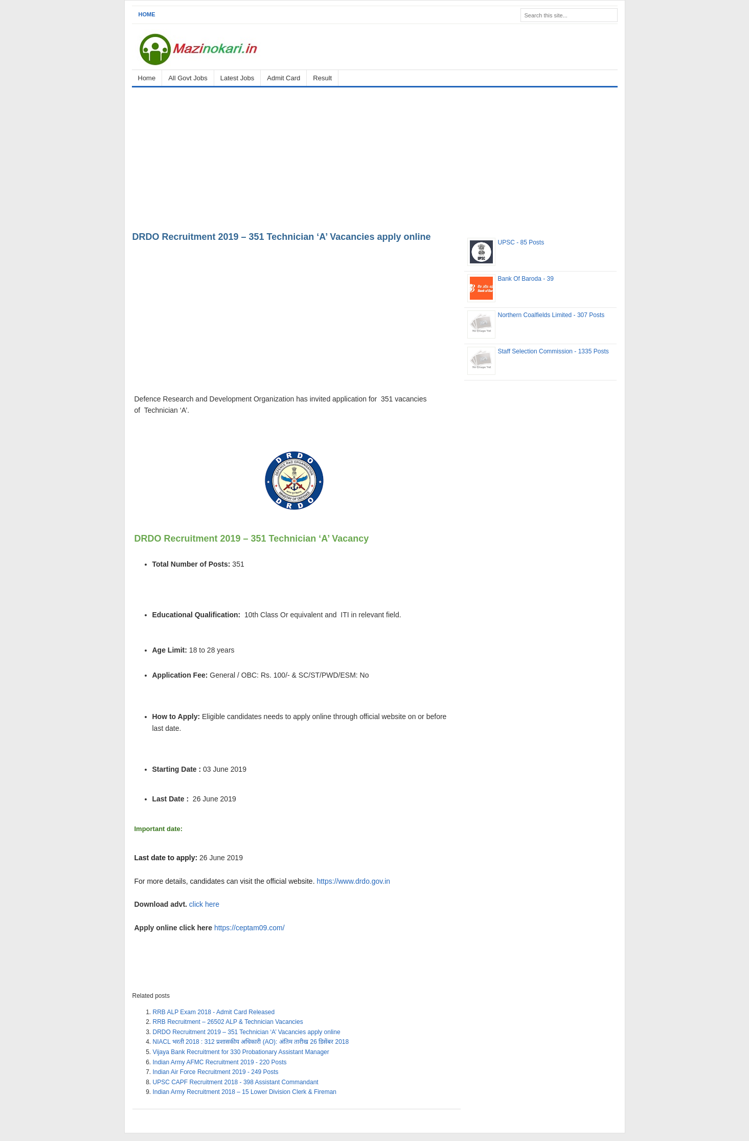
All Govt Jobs (188, 78)
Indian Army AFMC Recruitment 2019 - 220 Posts (220, 1062)
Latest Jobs (237, 78)
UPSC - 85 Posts (521, 242)
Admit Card (283, 78)
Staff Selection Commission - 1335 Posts (553, 351)
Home (147, 14)
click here (205, 904)
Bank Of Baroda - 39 (526, 278)
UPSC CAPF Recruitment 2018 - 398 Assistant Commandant (236, 1082)
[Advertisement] (375, 157)
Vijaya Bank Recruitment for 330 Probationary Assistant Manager (241, 1052)
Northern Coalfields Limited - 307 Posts (551, 315)
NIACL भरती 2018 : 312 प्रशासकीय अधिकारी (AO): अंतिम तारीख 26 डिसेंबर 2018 (251, 1041)
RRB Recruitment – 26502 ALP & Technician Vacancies (228, 1021)
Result (322, 78)
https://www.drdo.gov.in (353, 881)
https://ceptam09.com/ (249, 928)
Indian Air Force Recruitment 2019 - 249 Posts (216, 1072)
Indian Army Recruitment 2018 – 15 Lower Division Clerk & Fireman (244, 1091)
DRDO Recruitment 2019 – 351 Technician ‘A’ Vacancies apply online (281, 237)
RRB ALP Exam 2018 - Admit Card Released (214, 1012)
